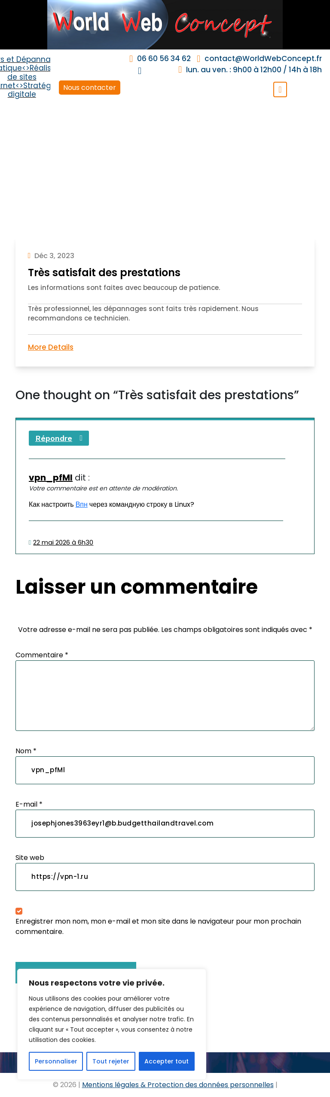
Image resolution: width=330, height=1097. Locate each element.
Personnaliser (56, 1061)
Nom (26, 751)
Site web (29, 858)
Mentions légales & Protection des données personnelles (178, 1085)
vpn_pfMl (51, 477)
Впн (82, 504)
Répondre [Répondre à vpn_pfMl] (53, 438)
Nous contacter (89, 87)
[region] (111, 1024)
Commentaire (41, 655)
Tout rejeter (110, 1061)
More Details (50, 347)
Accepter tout (166, 1061)
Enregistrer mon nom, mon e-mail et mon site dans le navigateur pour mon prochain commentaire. (158, 926)
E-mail (29, 804)
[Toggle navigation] (280, 89)
